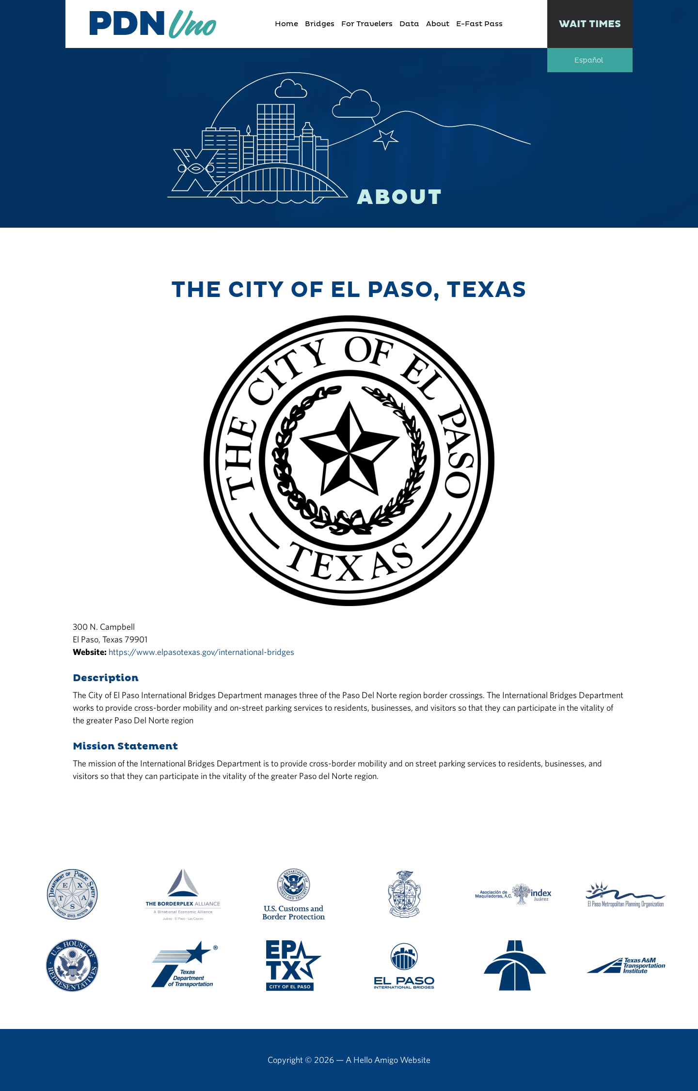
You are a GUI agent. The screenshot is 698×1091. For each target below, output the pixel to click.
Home (286, 24)
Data (409, 24)
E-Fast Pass (479, 24)
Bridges (319, 24)
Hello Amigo (375, 1060)
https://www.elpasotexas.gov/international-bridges (201, 652)
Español (588, 60)
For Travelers (367, 24)
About (437, 24)
